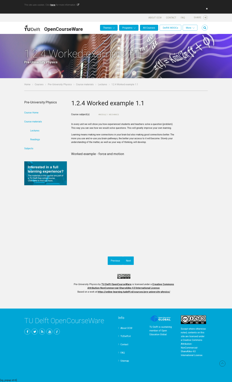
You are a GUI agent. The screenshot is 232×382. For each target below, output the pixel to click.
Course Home (31, 112)
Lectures (102, 84)
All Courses (149, 27)
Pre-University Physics (60, 84)
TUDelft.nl (125, 336)
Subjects (28, 148)
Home (27, 84)
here (52, 5)
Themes (107, 27)
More (188, 27)
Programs (127, 27)
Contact (171, 17)
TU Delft (57, 332)
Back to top (222, 364)
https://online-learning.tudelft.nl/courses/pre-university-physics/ (134, 291)
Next (128, 260)
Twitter (35, 332)
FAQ (183, 17)
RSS (42, 332)
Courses (39, 84)
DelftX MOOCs (170, 27)
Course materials (85, 84)
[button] (206, 9)
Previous (115, 260)
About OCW (155, 17)
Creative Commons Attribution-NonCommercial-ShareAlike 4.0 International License (191, 347)
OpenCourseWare (63, 28)
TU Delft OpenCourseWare (116, 284)
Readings (35, 139)
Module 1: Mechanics (109, 115)
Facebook (27, 332)
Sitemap (124, 360)
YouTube (49, 332)
